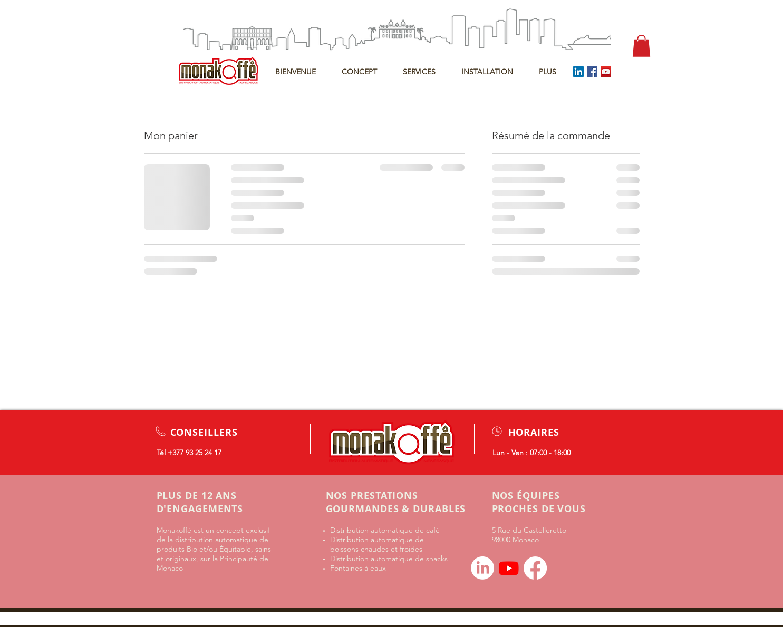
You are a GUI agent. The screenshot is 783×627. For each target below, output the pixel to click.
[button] (641, 46)
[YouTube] (606, 71)
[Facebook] (592, 71)
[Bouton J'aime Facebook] (578, 564)
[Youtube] (508, 568)
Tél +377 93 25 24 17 (189, 452)
